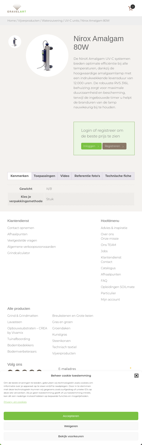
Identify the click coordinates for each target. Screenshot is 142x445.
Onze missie (110, 238)
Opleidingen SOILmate (118, 287)
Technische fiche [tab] (118, 176)
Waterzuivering (52, 20)
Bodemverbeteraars (21, 351)
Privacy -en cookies (15, 401)
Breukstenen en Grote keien (72, 316)
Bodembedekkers (20, 345)
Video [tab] (64, 176)
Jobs (104, 251)
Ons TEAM (108, 245)
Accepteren (71, 416)
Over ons (107, 234)
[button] (136, 375)
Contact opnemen (20, 228)
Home (11, 20)
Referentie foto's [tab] (87, 176)
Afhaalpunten (17, 234)
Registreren (114, 146)
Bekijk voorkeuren (71, 436)
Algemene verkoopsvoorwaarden (31, 247)
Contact (106, 262)
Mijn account (110, 299)
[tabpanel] (47, 55)
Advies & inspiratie (114, 228)
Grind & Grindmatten (22, 316)
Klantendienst (111, 257)
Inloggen (91, 146)
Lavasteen (14, 322)
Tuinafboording (18, 339)
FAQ (104, 280)
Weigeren (71, 426)
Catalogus (108, 268)
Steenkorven (61, 341)
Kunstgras (59, 334)
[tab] (14, 41)
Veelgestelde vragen (22, 240)
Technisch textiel (64, 347)
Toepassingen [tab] (44, 176)
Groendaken (61, 328)
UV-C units (72, 20)
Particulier (108, 293)
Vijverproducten (29, 20)
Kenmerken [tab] (20, 176)
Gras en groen (62, 322)
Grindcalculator (18, 253)
